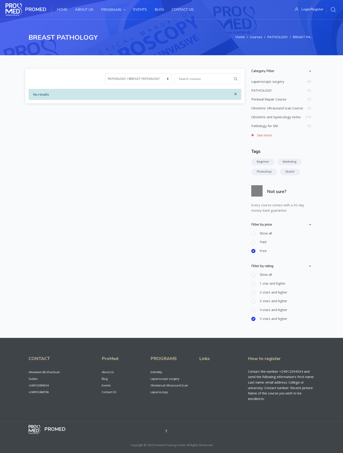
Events (106, 385)
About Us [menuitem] (84, 9)
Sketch (289, 171)
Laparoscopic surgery (267, 81)
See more (261, 135)
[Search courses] (202, 78)
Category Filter (262, 71)
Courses (256, 37)
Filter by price (261, 224)
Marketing (289, 161)
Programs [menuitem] (113, 10)
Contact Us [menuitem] (183, 9)
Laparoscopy (159, 392)
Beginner (263, 161)
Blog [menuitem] (159, 9)
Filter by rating (262, 266)
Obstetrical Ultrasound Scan (169, 385)
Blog (104, 379)
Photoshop (264, 171)
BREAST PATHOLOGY (310, 37)
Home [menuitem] (62, 9)
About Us (108, 372)
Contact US (109, 392)
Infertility (156, 372)
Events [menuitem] (140, 9)
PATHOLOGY (277, 37)
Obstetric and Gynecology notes (276, 117)
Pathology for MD (264, 126)
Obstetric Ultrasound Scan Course (277, 108)
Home (240, 37)
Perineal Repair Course (268, 99)
